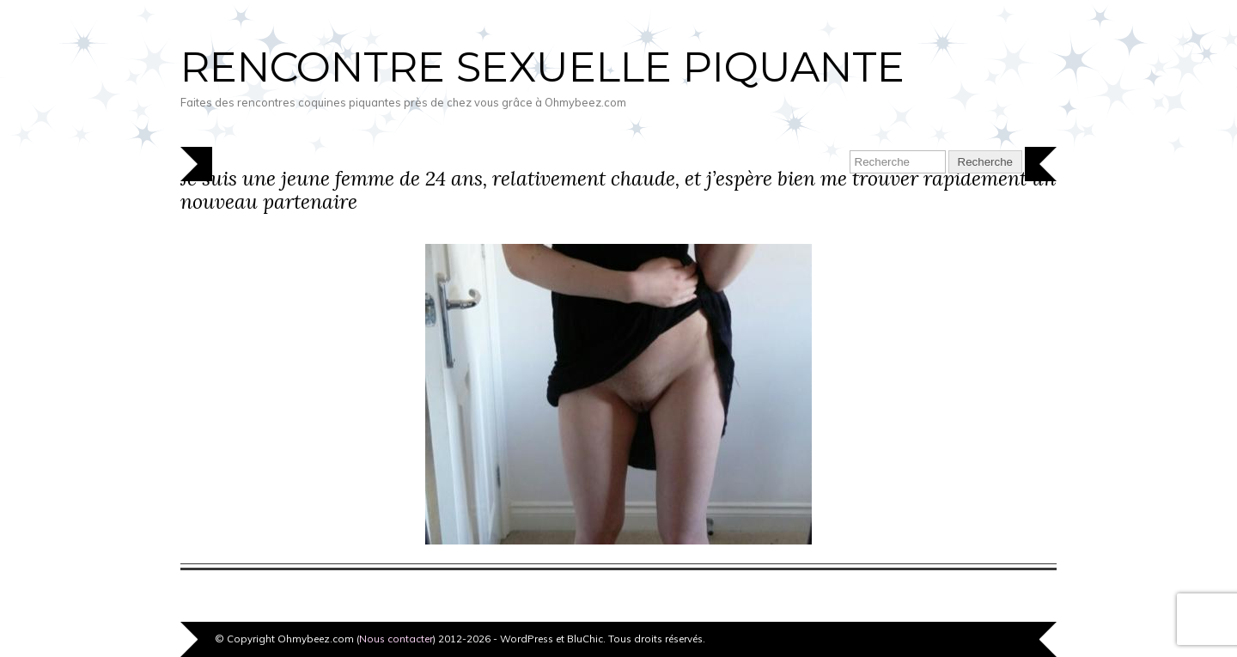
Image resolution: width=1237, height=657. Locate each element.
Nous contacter (396, 638)
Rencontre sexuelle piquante (542, 67)
